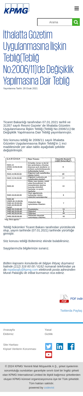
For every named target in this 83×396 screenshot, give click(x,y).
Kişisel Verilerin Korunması (19, 349)
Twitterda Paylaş (71, 310)
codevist (49, 387)
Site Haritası (10, 344)
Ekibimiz (8, 334)
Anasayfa (9, 329)
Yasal (48, 329)
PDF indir (76, 298)
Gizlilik (49, 334)
